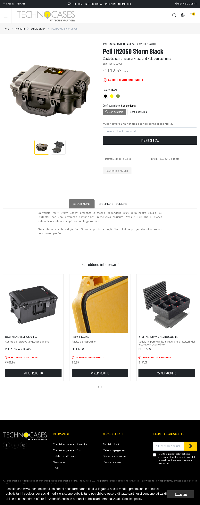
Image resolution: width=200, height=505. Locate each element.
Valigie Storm (38, 28)
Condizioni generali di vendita (70, 444)
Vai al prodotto (33, 373)
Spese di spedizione (114, 456)
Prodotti (20, 28)
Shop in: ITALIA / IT (14, 3)
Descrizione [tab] (81, 204)
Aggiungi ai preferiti (117, 170)
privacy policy (174, 454)
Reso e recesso (112, 462)
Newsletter (59, 462)
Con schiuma (114, 112)
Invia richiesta (150, 140)
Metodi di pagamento (115, 450)
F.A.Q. (56, 468)
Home (6, 28)
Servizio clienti (186, 3)
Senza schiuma (138, 112)
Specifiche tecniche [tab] (113, 204)
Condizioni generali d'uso (67, 450)
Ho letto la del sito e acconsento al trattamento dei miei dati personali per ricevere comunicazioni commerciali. (177, 459)
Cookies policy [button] (132, 498)
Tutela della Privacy (64, 456)
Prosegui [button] (181, 494)
